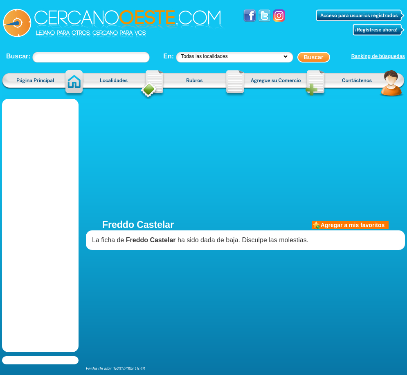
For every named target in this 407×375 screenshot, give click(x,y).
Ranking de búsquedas (378, 56)
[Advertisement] (245, 156)
